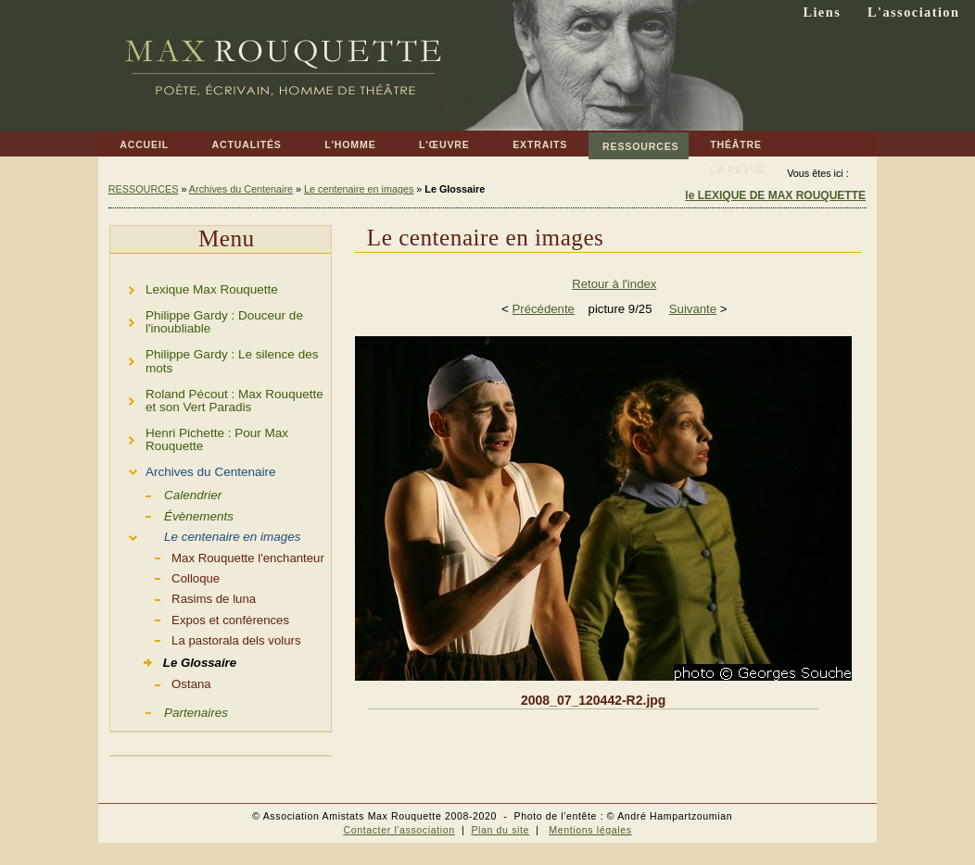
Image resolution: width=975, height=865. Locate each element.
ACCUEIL (133, 141)
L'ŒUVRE (434, 141)
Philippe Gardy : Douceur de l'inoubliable (206, 319)
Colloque (165, 577)
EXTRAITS (529, 141)
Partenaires (169, 711)
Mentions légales (590, 829)
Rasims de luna (183, 597)
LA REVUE (727, 166)
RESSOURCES (633, 142)
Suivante (692, 309)
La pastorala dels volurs (205, 639)
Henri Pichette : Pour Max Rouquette (199, 436)
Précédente (543, 309)
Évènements (172, 515)
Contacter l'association (398, 829)
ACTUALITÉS (235, 141)
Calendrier (166, 493)
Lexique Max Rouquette (194, 286)
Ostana (160, 682)
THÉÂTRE (725, 141)
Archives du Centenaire (241, 188)
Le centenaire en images (358, 188)
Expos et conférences (199, 618)
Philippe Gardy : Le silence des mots (214, 359)
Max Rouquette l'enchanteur (217, 556)
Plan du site (500, 829)
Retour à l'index (614, 284)
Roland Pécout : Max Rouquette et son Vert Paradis (216, 398)
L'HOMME (339, 141)
